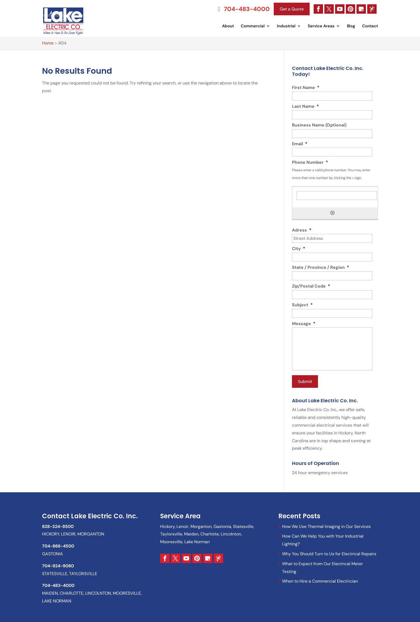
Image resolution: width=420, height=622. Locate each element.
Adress (301, 230)
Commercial (253, 26)
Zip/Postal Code (311, 286)
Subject (302, 305)
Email (299, 144)
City (298, 248)
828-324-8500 (58, 524)
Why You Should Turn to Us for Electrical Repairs (329, 552)
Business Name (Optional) (319, 125)
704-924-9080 (58, 564)
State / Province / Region (320, 267)
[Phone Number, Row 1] (337, 195)
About (228, 26)
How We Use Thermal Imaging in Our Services (326, 524)
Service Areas (321, 26)
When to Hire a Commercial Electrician (320, 579)
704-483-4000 (242, 9)
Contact (370, 26)
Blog (351, 26)
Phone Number (310, 162)
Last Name (305, 106)
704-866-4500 (58, 544)
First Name (305, 87)
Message (303, 323)
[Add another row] (332, 213)
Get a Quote (292, 9)
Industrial (286, 26)
